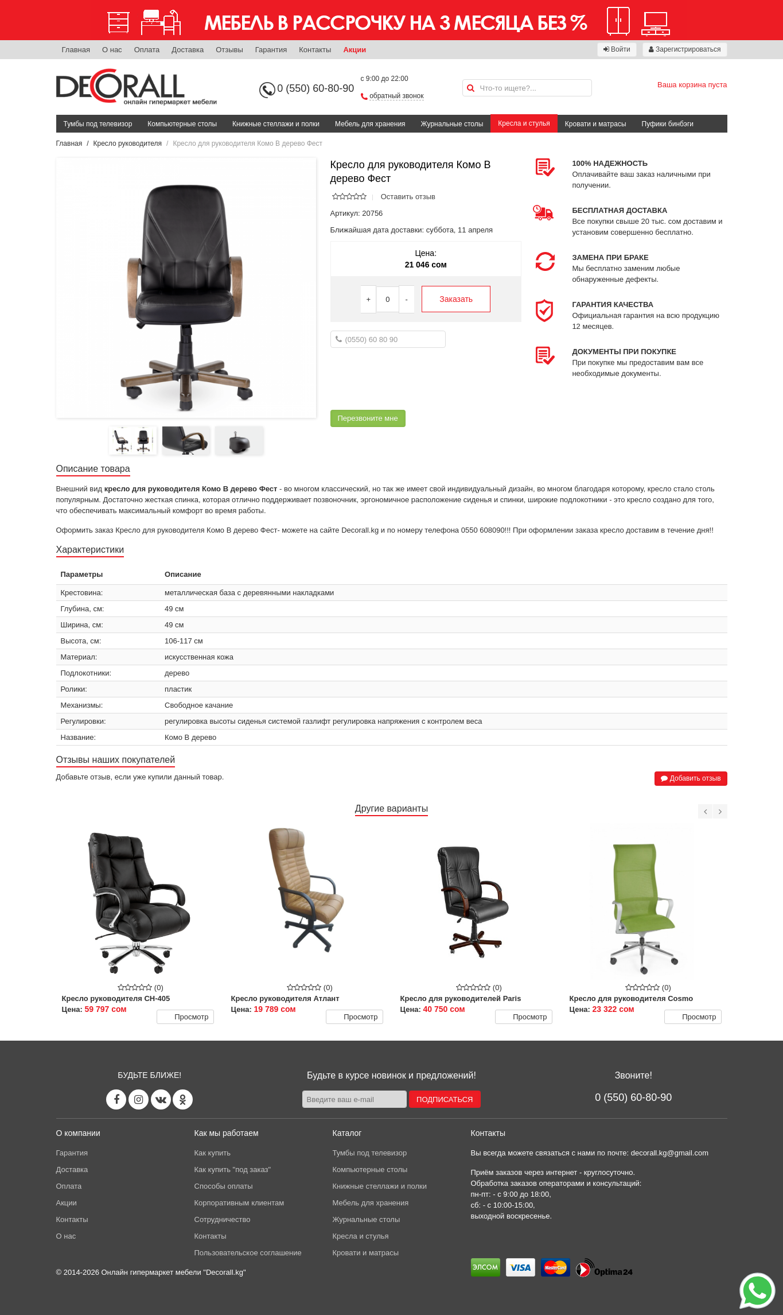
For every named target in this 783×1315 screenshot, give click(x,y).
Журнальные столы (452, 124)
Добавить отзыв (690, 778)
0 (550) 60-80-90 (315, 88)
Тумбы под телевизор (98, 124)
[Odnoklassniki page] (183, 1099)
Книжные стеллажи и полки (276, 124)
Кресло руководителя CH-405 (116, 998)
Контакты (315, 49)
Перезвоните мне (368, 418)
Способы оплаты (223, 1186)
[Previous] (705, 811)
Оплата (147, 49)
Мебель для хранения (370, 124)
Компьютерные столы (182, 124)
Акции (354, 49)
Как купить (212, 1153)
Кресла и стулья (524, 123)
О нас (112, 49)
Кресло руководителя (128, 143)
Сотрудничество (222, 1219)
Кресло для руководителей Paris (460, 998)
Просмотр (184, 1017)
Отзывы (229, 49)
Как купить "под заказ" (232, 1169)
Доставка (188, 49)
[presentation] (417, 378)
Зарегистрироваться (685, 49)
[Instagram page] (138, 1099)
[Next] (720, 811)
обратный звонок (396, 96)
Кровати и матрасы (595, 124)
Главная (76, 49)
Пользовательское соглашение (248, 1252)
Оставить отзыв (408, 196)
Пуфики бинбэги (668, 124)
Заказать (456, 299)
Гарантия (271, 49)
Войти (616, 49)
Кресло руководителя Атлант (285, 998)
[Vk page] (161, 1099)
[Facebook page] (116, 1099)
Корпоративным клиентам (239, 1202)
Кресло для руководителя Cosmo (632, 998)
